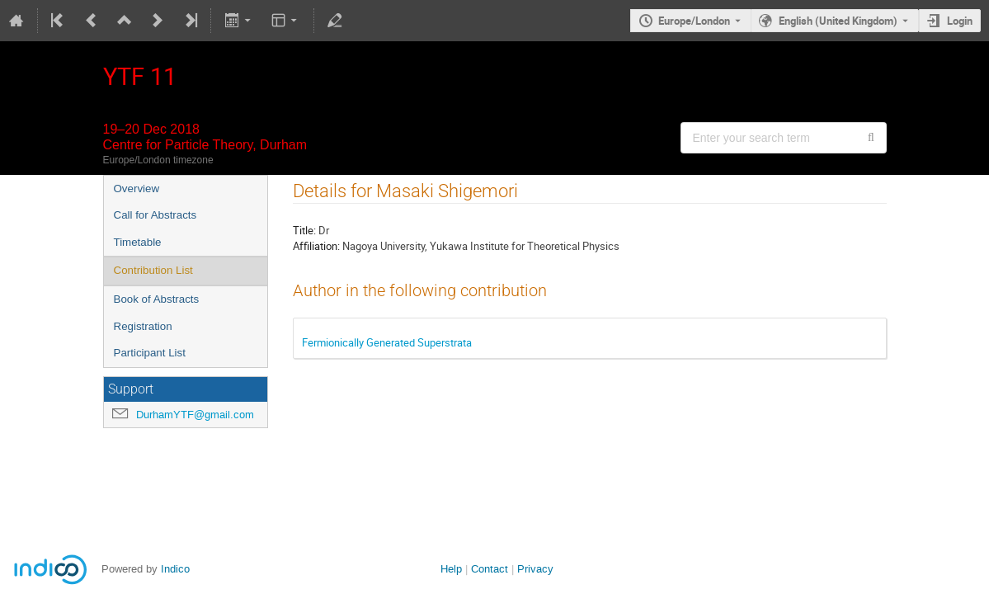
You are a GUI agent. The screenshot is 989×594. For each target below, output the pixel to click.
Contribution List (153, 270)
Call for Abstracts (155, 215)
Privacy (535, 569)
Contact (489, 569)
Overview (137, 188)
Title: (304, 230)
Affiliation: (316, 245)
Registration (143, 326)
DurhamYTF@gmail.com (195, 415)
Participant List (150, 352)
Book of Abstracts (157, 299)
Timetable (138, 242)
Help (451, 569)
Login (960, 20)
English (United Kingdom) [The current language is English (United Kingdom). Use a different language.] (838, 20)
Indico (175, 569)
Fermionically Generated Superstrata (387, 342)
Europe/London (694, 20)
